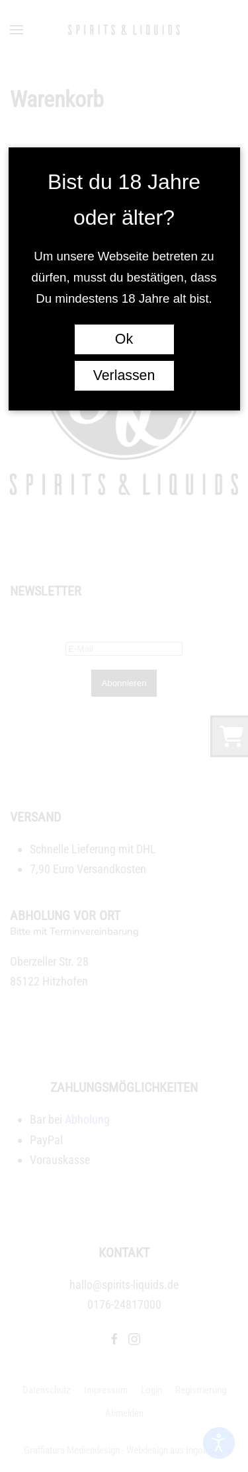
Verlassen (124, 375)
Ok (124, 339)
